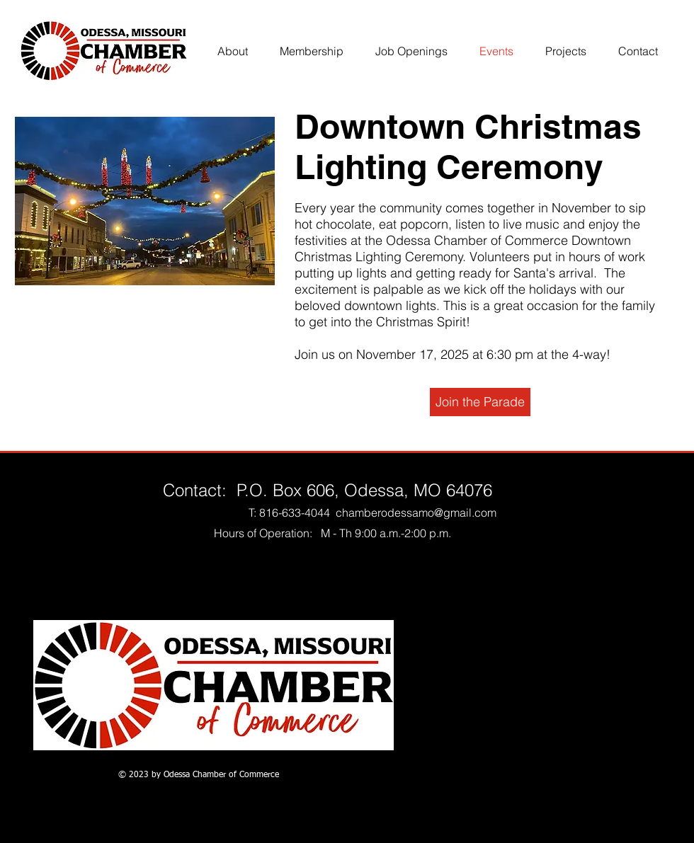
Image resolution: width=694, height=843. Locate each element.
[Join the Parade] (480, 402)
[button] (145, 201)
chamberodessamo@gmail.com (416, 512)
